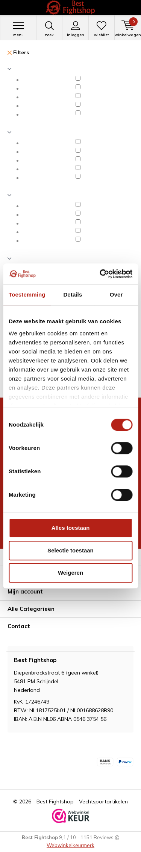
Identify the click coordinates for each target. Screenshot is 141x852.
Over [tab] (116, 294)
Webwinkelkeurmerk (70, 845)
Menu (18, 29)
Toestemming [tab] (27, 294)
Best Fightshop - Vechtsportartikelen (82, 801)
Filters (18, 52)
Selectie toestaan (70, 550)
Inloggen (75, 29)
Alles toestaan (71, 528)
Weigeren (70, 572)
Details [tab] (72, 294)
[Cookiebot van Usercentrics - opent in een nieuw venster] (100, 274)
